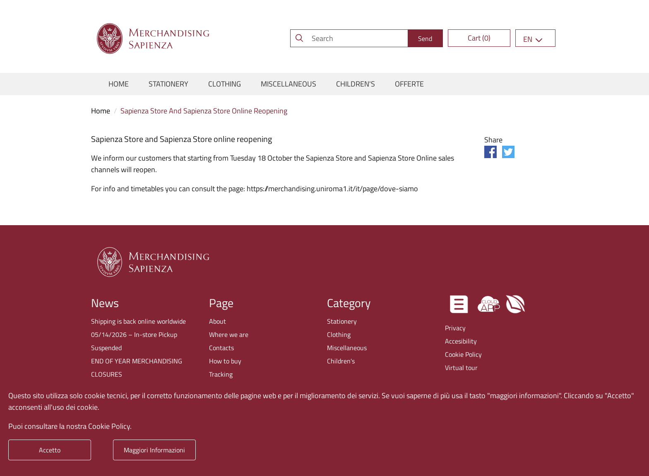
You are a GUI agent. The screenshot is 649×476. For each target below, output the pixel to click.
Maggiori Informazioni (154, 450)
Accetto (49, 450)
